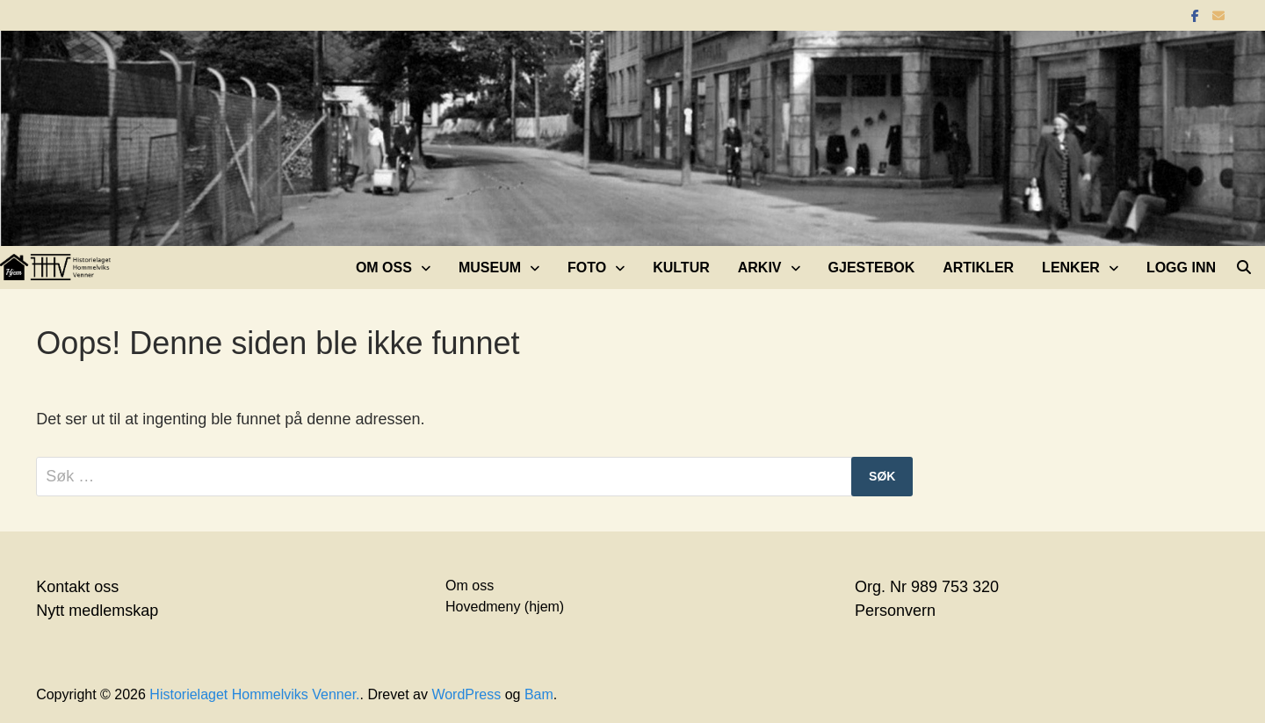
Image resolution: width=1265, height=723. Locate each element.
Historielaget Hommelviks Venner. (254, 694)
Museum (490, 267)
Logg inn (1181, 267)
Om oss (384, 267)
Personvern (895, 610)
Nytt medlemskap (97, 610)
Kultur (681, 267)
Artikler (978, 267)
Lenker (1071, 267)
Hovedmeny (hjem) (504, 606)
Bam (538, 694)
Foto (586, 267)
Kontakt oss (77, 587)
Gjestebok (871, 267)
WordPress (466, 694)
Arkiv (760, 267)
